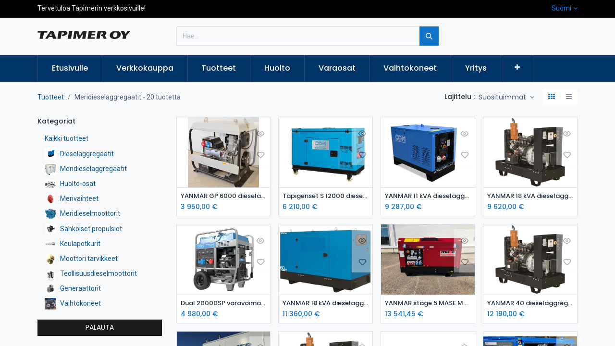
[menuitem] (70, 68)
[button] (517, 67)
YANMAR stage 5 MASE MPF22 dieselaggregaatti (428, 304)
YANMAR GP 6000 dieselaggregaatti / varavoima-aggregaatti (224, 196)
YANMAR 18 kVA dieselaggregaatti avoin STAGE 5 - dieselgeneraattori (530, 196)
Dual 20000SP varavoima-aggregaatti (224, 304)
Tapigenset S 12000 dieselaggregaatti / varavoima (326, 196)
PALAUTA (100, 327)
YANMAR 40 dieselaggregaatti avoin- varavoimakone (530, 304)
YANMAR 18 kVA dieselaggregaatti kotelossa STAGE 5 (326, 304)
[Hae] (429, 36)
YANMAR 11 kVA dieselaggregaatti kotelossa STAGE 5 (428, 196)
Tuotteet (50, 97)
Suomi (561, 8)
